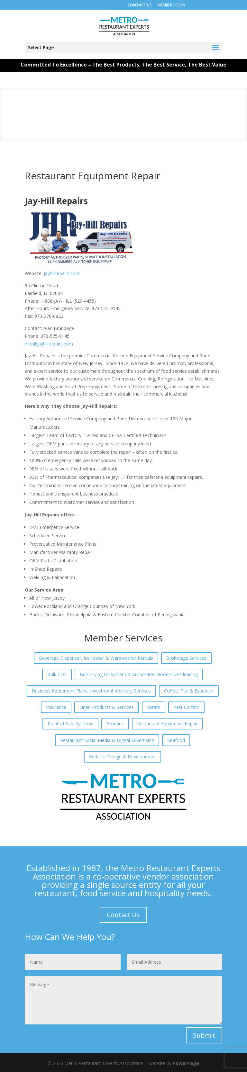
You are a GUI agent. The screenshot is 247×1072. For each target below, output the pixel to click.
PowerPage (186, 1063)
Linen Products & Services (106, 707)
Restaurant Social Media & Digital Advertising (107, 740)
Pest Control (186, 707)
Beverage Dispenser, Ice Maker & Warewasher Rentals (96, 658)
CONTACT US (140, 5)
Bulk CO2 (57, 674)
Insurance (56, 707)
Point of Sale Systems (70, 723)
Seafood (176, 740)
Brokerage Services (186, 658)
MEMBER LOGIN (171, 5)
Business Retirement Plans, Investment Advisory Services (91, 691)
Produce (115, 723)
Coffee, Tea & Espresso (189, 691)
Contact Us (123, 914)
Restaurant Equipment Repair (167, 723)
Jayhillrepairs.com (62, 273)
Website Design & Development (122, 757)
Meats (153, 707)
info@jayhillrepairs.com (49, 344)
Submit (204, 1035)
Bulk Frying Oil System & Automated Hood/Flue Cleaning (139, 674)
